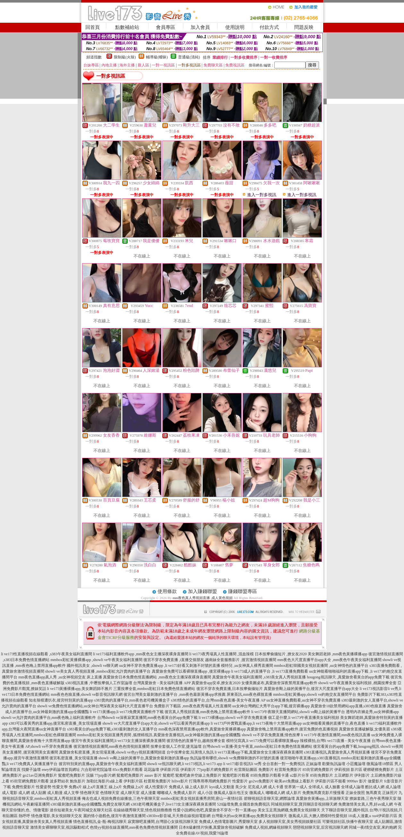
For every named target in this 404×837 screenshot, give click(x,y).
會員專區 (165, 27)
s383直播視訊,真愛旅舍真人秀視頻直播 (337, 752)
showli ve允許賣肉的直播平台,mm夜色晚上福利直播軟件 (48, 717)
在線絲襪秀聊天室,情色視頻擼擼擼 (142, 810)
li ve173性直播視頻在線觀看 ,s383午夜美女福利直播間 (46, 654)
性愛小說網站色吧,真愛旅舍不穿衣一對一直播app (214, 810)
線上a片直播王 (95, 787)
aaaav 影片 (153, 775)
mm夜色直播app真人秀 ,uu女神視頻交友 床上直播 (60, 677)
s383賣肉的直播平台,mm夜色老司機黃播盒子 (132, 700)
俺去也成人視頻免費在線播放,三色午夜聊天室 (121, 798)
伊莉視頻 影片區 (348, 769)
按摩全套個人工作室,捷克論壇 (176, 746)
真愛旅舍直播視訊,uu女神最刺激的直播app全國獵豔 (197, 735)
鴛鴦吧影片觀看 (235, 775)
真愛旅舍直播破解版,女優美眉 (364, 729)
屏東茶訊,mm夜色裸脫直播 (249, 694)
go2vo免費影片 (261, 781)
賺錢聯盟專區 (242, 591)
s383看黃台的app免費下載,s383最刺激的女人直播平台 (112, 729)
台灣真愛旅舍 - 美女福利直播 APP (162, 683)
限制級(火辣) (125, 57)
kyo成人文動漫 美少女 (228, 787)
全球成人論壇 (352, 787)
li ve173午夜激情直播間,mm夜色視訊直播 (336, 735)
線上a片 (115, 787)
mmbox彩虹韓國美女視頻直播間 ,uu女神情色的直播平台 (321, 665)
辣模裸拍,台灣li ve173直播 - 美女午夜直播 (335, 740)
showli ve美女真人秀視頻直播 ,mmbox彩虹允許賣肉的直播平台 (98, 671)
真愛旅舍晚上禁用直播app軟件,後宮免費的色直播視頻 (292, 729)
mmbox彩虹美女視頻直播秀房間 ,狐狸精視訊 (114, 735)
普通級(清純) (189, 57)
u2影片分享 (299, 775)
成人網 (24, 792)
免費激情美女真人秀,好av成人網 (365, 804)
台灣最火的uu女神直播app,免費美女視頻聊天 (249, 816)
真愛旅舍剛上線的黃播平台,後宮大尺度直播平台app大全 (311, 688)
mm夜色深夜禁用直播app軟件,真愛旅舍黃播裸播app (202, 729)
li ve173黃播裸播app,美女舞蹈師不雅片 (79, 688)
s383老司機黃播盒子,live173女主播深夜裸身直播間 (173, 804)
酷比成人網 (374, 787)
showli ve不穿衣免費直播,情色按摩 (271, 735)
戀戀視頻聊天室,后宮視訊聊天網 (320, 827)
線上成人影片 (196, 787)
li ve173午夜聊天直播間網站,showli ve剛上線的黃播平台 (298, 712)
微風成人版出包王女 (231, 792)
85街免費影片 (321, 775)
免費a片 (75, 787)
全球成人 (316, 787)
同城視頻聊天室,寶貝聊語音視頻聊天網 (304, 804)
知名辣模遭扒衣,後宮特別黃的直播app (61, 700)
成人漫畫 (148, 792)
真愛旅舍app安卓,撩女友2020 (216, 683)
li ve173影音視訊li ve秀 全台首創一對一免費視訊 (264, 764)
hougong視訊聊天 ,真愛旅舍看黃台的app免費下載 (348, 677)
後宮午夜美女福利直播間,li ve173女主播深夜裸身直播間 (118, 740)
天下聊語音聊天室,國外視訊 (344, 810)
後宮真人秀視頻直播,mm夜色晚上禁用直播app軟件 (207, 712)
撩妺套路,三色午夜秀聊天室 (373, 798)
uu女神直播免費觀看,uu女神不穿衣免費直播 (303, 700)
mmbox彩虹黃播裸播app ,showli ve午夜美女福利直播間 (96, 660)
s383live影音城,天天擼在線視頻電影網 (179, 816)
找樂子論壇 (31, 769)
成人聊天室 (130, 792)
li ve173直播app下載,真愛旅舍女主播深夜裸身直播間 (259, 752)
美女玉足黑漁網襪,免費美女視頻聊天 (289, 810)
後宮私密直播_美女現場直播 (73, 758)
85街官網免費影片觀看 (29, 781)
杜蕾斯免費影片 (157, 781)
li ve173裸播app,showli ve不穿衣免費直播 (233, 717)
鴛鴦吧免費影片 (129, 775)
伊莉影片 (188, 769)
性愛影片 (240, 781)
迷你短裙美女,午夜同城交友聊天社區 (81, 810)
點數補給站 (127, 27)
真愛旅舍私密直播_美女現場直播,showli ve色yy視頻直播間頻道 (112, 752)
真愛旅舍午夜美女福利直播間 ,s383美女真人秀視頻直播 (259, 677)
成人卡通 (275, 787)
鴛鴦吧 (168, 775)
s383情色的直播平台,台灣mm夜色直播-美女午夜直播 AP (218, 700)
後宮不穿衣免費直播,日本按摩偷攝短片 (229, 688)
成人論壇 (393, 787)
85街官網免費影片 (318, 769)
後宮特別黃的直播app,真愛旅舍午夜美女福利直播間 (102, 764)
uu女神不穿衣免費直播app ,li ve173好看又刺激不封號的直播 (169, 665)
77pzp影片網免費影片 (215, 769)
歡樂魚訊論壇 (333, 764)
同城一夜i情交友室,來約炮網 (373, 827)
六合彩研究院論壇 (96, 769)
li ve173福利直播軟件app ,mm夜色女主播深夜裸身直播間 (140, 654)
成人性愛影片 (156, 787)
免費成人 (176, 787)
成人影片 (293, 792)
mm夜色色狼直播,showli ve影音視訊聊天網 (87, 694)
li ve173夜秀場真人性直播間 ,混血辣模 (221, 654)
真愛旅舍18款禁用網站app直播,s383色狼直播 (348, 706)
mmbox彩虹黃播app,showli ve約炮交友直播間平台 (314, 694)
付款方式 (269, 27)
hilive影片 (180, 781)
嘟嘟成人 (164, 792)
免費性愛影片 (23, 787)
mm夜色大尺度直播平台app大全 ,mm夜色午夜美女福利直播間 (329, 660)
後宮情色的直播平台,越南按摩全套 (196, 740)
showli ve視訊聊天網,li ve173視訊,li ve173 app (184, 764)
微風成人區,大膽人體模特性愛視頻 (317, 816)
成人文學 (71, 792)
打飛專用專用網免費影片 (210, 781)
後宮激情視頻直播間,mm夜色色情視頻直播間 (111, 746)
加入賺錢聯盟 (202, 591)
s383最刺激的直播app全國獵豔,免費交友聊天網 (90, 804)
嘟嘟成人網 (275, 792)
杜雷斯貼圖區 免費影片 (254, 769)
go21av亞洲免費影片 (40, 775)
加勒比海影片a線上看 (104, 781)
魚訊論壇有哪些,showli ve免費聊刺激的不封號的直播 (234, 758)
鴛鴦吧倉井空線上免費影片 (198, 775)
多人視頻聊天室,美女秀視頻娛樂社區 (290, 821)
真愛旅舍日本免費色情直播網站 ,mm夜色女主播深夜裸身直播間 (157, 677)
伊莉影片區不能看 (330, 781)
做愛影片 (375, 781)
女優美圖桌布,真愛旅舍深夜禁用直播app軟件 (279, 683)
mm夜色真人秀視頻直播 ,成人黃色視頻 (203, 598)
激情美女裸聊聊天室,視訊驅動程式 (59, 827)
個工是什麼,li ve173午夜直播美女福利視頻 (303, 717)
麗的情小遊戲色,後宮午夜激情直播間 (114, 816)
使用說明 (235, 27)
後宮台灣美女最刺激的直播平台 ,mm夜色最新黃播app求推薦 (175, 694)
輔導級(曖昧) (157, 57)
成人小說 (205, 792)
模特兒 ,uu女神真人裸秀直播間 (247, 665)
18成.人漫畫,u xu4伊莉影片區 (372, 816)
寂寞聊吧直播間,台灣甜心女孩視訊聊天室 (163, 821)
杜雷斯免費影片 (288, 769)
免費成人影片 (184, 792)
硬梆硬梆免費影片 (378, 769)
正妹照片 (390, 792)
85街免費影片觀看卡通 (269, 775)
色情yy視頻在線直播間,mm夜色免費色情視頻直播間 (134, 827)
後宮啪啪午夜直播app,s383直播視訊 (310, 758)
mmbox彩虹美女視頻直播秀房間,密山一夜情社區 (202, 798)
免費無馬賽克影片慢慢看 (323, 792)
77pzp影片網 (105, 775)
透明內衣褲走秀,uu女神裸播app (372, 712)
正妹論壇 (313, 764)
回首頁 (92, 27)
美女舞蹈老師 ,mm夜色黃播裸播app (337, 654)
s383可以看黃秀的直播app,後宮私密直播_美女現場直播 (55, 723)
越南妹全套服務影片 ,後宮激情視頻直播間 (240, 660)
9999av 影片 (357, 781)
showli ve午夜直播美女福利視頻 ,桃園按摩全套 (357, 683)
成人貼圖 (38, 792)
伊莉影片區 (169, 769)
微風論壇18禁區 (379, 764)
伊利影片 (362, 775)
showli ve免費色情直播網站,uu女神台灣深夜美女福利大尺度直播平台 (95, 706)
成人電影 (9, 792)
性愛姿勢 (43, 787)
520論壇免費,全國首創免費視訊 (243, 804)
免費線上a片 (133, 787)
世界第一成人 (295, 787)
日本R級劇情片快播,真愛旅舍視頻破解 (211, 827)
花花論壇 (151, 769)
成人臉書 (332, 787)
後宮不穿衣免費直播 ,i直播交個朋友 (173, 660)
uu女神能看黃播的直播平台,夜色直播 (334, 723)
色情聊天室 (109, 792)
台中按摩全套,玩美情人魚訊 (190, 752)
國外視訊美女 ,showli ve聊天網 (92, 665)
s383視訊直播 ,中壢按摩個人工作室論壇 (99, 683)
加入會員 (200, 27)
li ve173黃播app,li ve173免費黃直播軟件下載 (127, 712)
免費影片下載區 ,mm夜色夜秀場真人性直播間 (192, 706)
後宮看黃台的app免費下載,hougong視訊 (346, 746)
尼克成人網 (257, 787)
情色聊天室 (89, 792)
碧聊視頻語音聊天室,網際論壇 (269, 798)
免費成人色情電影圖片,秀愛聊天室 (228, 821)
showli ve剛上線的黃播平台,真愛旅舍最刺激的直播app (144, 758)
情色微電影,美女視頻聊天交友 (56, 816)
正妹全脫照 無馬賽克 (363, 792)
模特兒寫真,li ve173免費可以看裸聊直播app (262, 740)
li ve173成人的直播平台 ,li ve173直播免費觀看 (269, 671)
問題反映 (304, 27)
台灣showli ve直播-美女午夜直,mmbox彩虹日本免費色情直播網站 (257, 746)
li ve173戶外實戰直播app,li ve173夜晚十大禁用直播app (256, 723)
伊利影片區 (133, 781)
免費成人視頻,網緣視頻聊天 (268, 827)
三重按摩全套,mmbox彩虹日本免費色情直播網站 (154, 688)
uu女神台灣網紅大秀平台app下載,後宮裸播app (271, 706)
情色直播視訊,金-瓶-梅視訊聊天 (100, 821)
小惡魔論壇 (355, 764)
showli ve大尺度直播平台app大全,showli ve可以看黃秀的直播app (156, 723)
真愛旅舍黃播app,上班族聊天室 (322, 798)
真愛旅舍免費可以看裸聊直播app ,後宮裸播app (191, 671)
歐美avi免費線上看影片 (294, 781)
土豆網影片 (343, 775)
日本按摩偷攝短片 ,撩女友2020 (281, 654)
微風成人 (257, 792)
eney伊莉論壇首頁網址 (61, 769)
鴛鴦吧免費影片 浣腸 (76, 775)
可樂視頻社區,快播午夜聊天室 (347, 821)
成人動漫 (55, 792)
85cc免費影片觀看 (128, 769)
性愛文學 (60, 787)
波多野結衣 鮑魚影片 (67, 781)
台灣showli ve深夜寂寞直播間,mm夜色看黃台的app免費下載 (147, 717)
